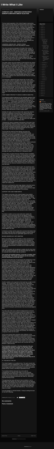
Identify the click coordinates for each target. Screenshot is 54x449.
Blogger (30, 446)
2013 (42, 90)
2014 (42, 88)
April (43, 74)
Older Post (33, 435)
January (43, 79)
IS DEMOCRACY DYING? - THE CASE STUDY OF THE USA (45, 47)
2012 (42, 92)
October (43, 64)
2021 (42, 34)
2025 (42, 27)
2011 (42, 93)
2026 (42, 25)
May (43, 72)
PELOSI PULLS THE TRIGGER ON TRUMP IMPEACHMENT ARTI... (45, 52)
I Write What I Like (12, 4)
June (43, 71)
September (44, 66)
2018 (42, 81)
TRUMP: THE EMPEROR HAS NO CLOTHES (44, 42)
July (43, 69)
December (44, 39)
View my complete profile (44, 110)
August (43, 67)
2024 (42, 29)
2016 (42, 85)
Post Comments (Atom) (21, 438)
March (43, 76)
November (44, 62)
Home (19, 435)
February (44, 77)
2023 (42, 31)
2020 (42, 36)
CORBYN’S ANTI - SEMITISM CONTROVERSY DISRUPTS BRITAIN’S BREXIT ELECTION (17, 12)
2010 (42, 95)
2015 (42, 86)
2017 (42, 83)
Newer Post (4, 435)
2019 (42, 37)
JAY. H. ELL (43, 101)
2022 (42, 32)
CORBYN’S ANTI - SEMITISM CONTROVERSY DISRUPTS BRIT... (45, 58)
